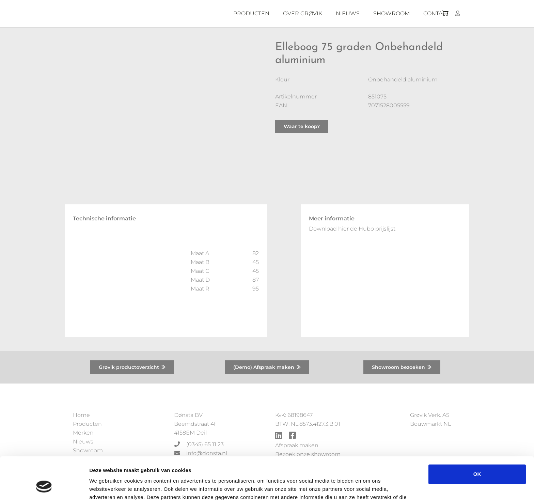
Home (81, 415)
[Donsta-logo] (175, 13)
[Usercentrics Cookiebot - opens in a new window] (44, 487)
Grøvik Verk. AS (430, 415)
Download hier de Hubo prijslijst (352, 228)
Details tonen (105, 486)
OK (477, 436)
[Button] (458, 13)
